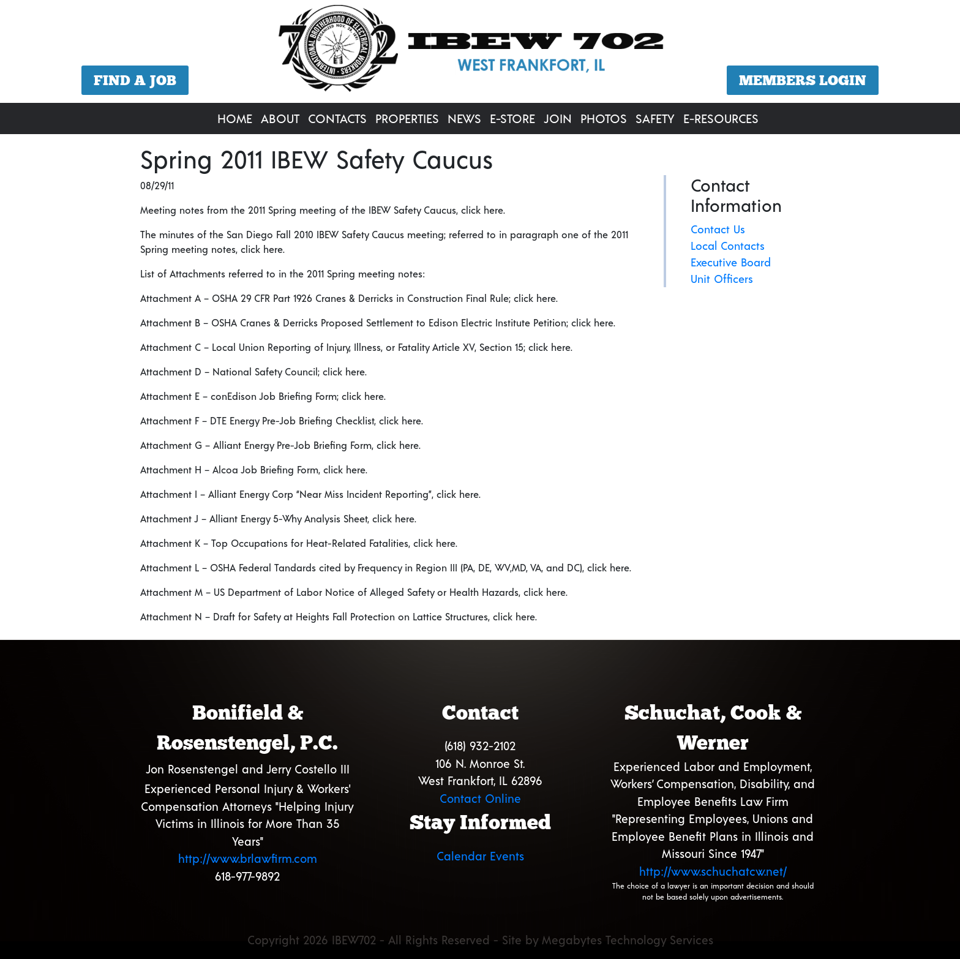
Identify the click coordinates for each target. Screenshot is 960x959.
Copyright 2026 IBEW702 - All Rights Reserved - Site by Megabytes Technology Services (480, 940)
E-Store (512, 118)
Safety (655, 118)
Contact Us (718, 229)
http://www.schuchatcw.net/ (713, 871)
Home (234, 118)
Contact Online (480, 798)
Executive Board (731, 262)
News (464, 118)
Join (558, 118)
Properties (407, 118)
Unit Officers (722, 278)
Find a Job (135, 80)
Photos (603, 118)
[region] (480, 53)
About (280, 118)
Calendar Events (480, 856)
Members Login (802, 80)
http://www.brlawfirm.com (247, 858)
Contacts (337, 118)
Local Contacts (728, 245)
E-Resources (721, 118)
